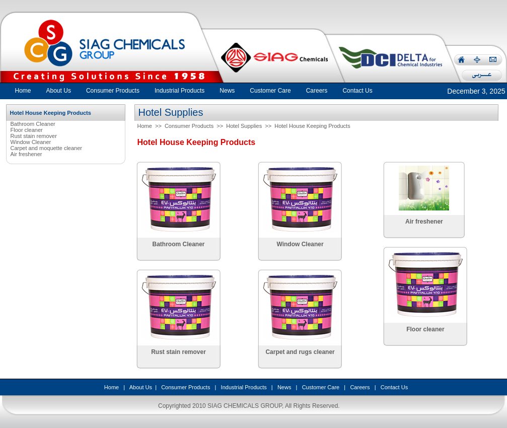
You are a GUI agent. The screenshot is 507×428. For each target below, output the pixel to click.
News (284, 387)
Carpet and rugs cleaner (299, 351)
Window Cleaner (31, 142)
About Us (140, 387)
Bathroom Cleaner (33, 124)
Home (23, 90)
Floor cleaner (27, 130)
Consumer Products (189, 126)
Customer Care (321, 387)
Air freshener (26, 154)
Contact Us (394, 387)
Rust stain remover (34, 136)
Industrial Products (244, 387)
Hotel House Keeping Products (312, 126)
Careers (360, 387)
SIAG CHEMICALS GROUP (244, 405)
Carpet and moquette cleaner (46, 148)
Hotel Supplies (244, 126)
